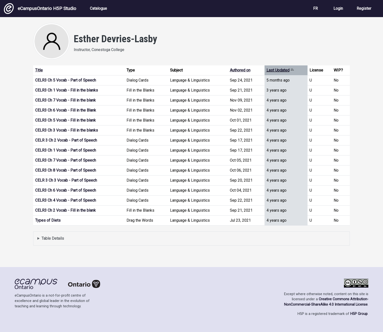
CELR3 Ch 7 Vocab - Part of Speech (65, 160)
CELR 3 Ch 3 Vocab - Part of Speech (66, 180)
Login (338, 8)
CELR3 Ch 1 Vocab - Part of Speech (65, 150)
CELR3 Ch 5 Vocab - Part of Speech (65, 80)
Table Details (53, 238)
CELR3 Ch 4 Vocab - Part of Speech (65, 200)
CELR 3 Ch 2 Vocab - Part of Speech (66, 140)
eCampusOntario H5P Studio (40, 8)
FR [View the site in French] (315, 8)
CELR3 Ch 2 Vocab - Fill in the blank (65, 210)
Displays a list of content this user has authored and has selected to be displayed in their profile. (191, 239)
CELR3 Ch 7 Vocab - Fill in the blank (65, 100)
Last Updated (280, 70)
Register (364, 8)
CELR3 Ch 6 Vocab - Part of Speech (65, 190)
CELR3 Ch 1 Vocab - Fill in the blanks (66, 90)
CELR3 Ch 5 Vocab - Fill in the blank (65, 120)
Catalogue (98, 8)
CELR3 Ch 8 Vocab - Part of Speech (65, 170)
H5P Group (359, 314)
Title (39, 70)
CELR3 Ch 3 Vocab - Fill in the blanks (66, 130)
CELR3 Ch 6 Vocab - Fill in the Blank (65, 110)
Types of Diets (48, 220)
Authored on (240, 70)
